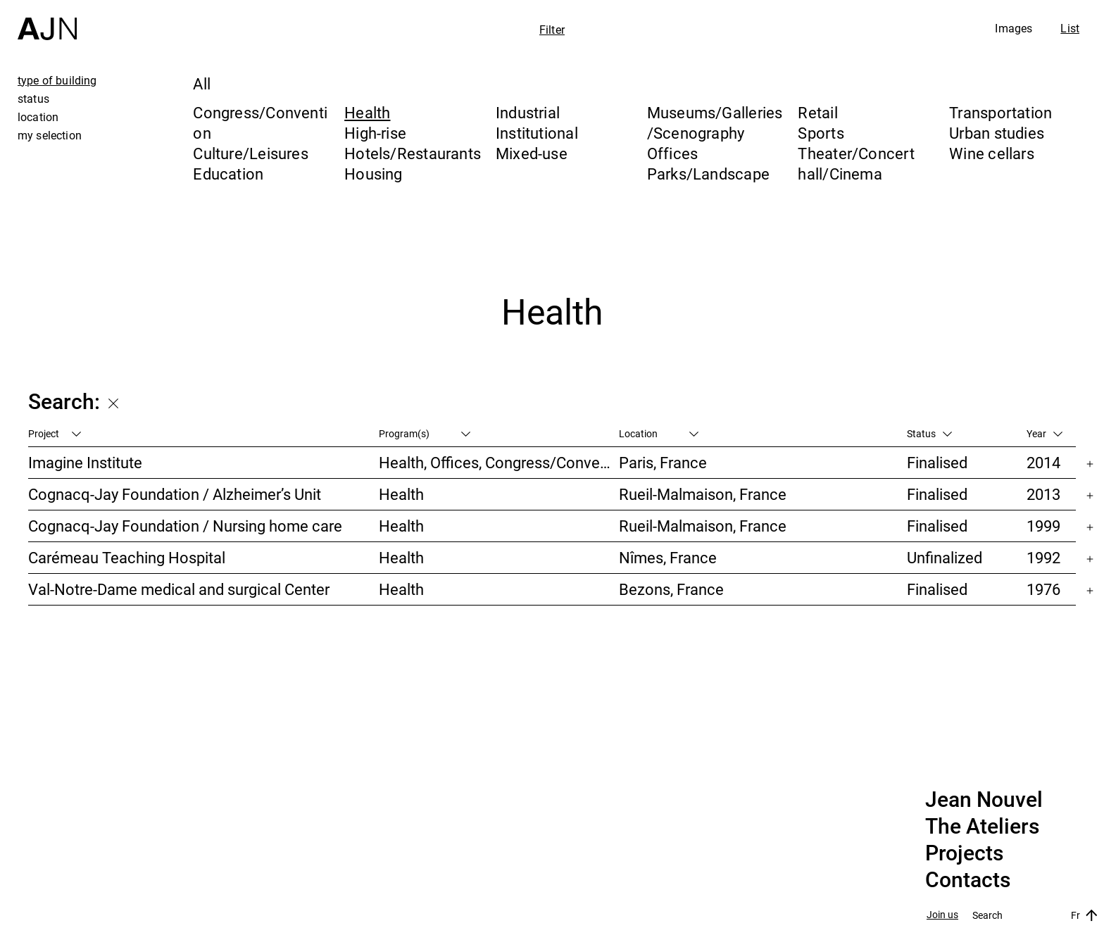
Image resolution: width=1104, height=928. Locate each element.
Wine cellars (991, 153)
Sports (820, 133)
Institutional (537, 133)
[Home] (47, 20)
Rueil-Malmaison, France (702, 494)
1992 (1043, 557)
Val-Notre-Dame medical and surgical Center (179, 589)
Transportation (1000, 112)
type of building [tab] (57, 80)
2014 (1043, 462)
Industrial (528, 112)
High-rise (375, 133)
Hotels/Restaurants (412, 153)
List (1069, 28)
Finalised (937, 462)
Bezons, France (671, 589)
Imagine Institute (85, 462)
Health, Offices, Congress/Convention (499, 462)
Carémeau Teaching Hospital (126, 557)
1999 (1043, 525)
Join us (942, 915)
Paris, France (663, 462)
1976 (1043, 589)
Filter (552, 29)
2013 (1043, 494)
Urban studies (996, 133)
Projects (964, 853)
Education (228, 173)
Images (1013, 28)
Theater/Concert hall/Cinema (856, 163)
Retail (817, 112)
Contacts (967, 880)
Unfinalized (944, 557)
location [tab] (38, 117)
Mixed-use (531, 153)
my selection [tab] (50, 135)
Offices (672, 153)
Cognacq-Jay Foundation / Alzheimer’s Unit (174, 494)
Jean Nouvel (984, 799)
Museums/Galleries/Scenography (715, 122)
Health (367, 112)
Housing (373, 173)
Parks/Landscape (708, 173)
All (202, 83)
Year (1044, 433)
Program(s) (424, 433)
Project (54, 433)
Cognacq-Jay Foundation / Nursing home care (185, 525)
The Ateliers (982, 826)
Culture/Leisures (250, 153)
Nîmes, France (668, 557)
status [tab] (33, 98)
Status (929, 433)
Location (658, 433)
